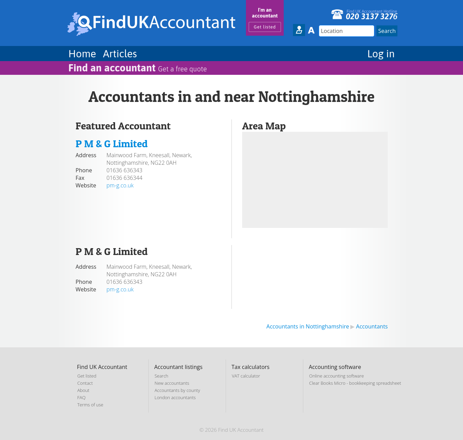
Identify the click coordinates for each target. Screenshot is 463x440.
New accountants (172, 383)
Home (82, 53)
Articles (120, 53)
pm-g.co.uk (120, 185)
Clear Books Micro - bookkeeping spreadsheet (355, 383)
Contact (85, 383)
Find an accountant (137, 67)
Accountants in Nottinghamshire (308, 326)
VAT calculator (246, 376)
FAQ (81, 397)
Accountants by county (177, 390)
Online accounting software (336, 376)
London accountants (175, 397)
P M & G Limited (112, 143)
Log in (381, 53)
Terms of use (90, 405)
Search (161, 376)
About (83, 390)
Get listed (265, 27)
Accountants (372, 326)
